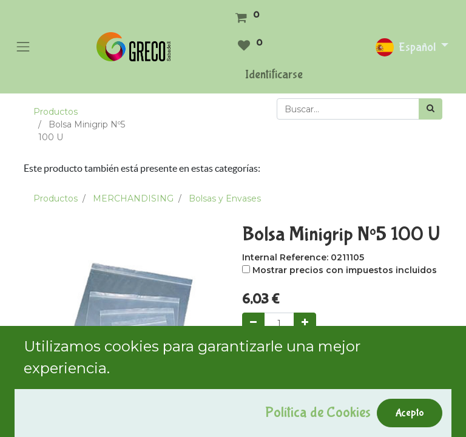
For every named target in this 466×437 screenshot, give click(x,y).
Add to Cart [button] (282, 357)
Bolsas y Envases (225, 198)
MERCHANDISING (133, 198)
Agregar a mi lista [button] (285, 413)
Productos (55, 111)
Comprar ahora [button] (370, 357)
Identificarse (274, 74)
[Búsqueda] (430, 109)
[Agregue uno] (305, 323)
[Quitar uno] (253, 323)
